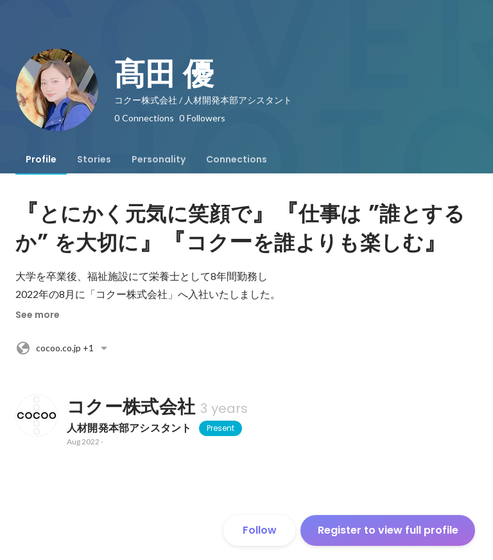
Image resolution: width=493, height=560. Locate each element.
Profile (41, 159)
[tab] (41, 159)
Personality (159, 159)
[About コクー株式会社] (35, 415)
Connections (236, 159)
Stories (94, 159)
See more (37, 314)
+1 (63, 348)
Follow (260, 530)
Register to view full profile (388, 530)
